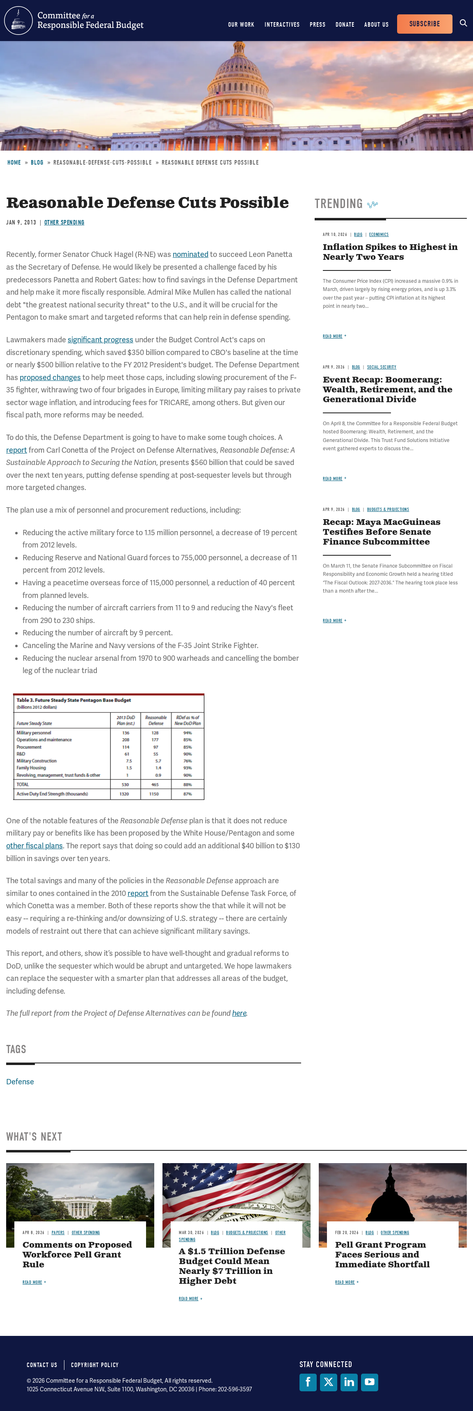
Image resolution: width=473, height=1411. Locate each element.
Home (14, 162)
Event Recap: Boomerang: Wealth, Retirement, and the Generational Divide (387, 390)
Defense (20, 1081)
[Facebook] (308, 1382)
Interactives (282, 24)
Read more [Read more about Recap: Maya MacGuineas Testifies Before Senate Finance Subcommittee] (333, 620)
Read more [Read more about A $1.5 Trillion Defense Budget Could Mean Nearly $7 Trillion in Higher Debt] (189, 1298)
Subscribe (424, 24)
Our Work (241, 24)
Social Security (382, 367)
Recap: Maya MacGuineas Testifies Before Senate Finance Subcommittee (382, 532)
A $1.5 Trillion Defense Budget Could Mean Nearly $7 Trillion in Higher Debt (232, 1266)
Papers (58, 1232)
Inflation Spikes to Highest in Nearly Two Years (390, 252)
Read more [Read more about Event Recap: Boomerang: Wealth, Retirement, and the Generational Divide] (333, 478)
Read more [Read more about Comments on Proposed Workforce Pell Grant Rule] (32, 1282)
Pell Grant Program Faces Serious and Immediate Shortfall (382, 1255)
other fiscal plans (34, 845)
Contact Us (42, 1365)
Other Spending (64, 222)
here (239, 1013)
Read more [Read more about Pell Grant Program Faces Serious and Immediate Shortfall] (345, 1282)
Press (318, 24)
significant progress (100, 339)
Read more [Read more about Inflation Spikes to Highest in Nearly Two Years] (333, 336)
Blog (37, 162)
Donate (345, 24)
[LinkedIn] (349, 1382)
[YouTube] (369, 1382)
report (16, 450)
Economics (379, 234)
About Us (376, 24)
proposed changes (50, 377)
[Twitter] (328, 1382)
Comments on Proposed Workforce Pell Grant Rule (77, 1255)
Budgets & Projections (388, 509)
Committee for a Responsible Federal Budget (74, 20)
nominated (190, 254)
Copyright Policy (95, 1365)
